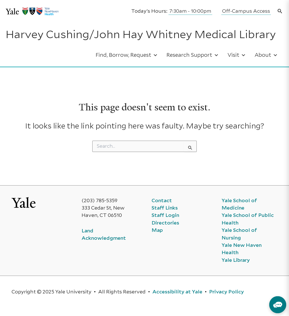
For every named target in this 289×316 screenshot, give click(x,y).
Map (157, 230)
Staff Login (165, 215)
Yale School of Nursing (239, 234)
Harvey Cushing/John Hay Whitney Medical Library (141, 35)
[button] (280, 11)
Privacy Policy (226, 292)
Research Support (193, 55)
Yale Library (236, 260)
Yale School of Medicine (239, 204)
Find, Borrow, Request (127, 55)
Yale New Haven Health (242, 249)
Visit (236, 55)
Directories (165, 223)
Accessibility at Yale (177, 292)
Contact (162, 201)
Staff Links (165, 208)
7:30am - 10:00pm (190, 11)
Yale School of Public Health (248, 219)
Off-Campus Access (246, 11)
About (266, 55)
